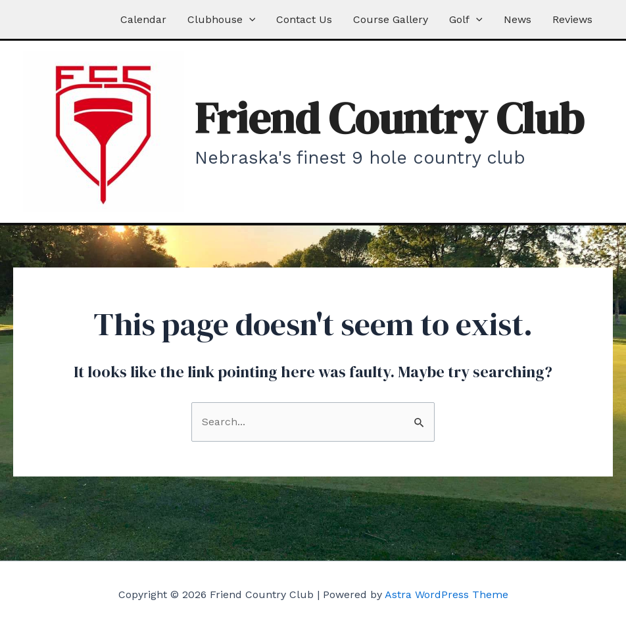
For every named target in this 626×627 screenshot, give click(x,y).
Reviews (572, 19)
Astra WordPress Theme (446, 594)
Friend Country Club (389, 118)
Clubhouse (221, 19)
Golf (466, 19)
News (517, 19)
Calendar (143, 19)
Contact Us (304, 19)
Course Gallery (390, 19)
